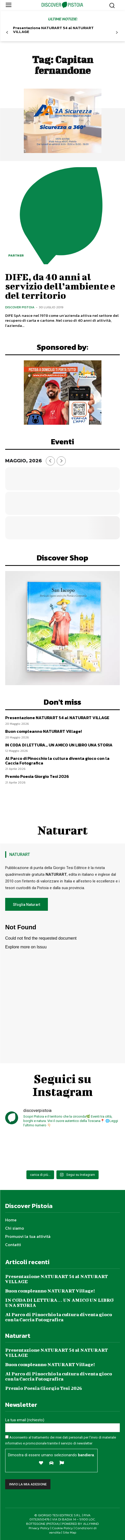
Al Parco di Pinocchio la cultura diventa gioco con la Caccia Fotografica (57, 760)
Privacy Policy (39, 1528)
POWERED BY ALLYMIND (80, 1523)
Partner (16, 255)
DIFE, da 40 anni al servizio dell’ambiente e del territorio (60, 286)
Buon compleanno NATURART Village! (43, 731)
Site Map (69, 1532)
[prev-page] (7, 32)
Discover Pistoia (19, 307)
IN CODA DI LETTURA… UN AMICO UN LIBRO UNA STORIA (59, 745)
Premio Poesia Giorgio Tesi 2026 (37, 776)
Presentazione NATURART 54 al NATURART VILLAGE (53, 30)
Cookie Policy (62, 1528)
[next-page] (116, 32)
